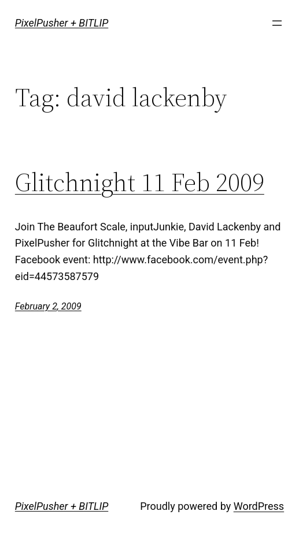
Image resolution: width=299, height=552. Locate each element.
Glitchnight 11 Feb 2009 (139, 182)
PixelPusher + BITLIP (61, 23)
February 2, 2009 (48, 306)
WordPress (259, 506)
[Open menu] (277, 23)
